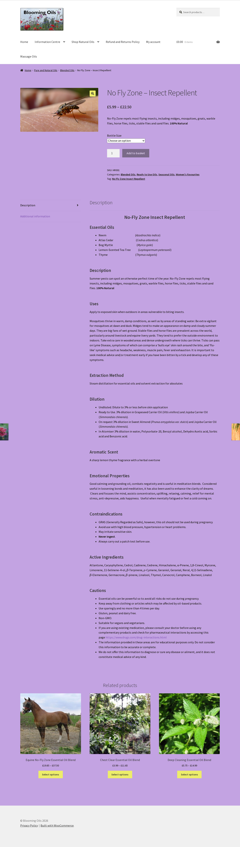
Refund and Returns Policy (123, 42)
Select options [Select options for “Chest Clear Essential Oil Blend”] (119, 774)
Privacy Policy (29, 825)
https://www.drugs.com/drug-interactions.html (136, 637)
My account (153, 42)
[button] (93, 94)
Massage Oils (28, 56)
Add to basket (136, 153)
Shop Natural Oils (83, 42)
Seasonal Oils (166, 174)
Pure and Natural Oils (45, 70)
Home (24, 42)
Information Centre (47, 42)
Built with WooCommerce (57, 825)
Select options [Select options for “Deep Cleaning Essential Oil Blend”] (189, 774)
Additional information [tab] (35, 216)
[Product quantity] (113, 153)
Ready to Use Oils (147, 174)
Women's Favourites (188, 174)
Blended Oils (67, 70)
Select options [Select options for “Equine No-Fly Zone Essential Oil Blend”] (50, 774)
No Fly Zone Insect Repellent (128, 178)
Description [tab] (27, 205)
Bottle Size (114, 135)
